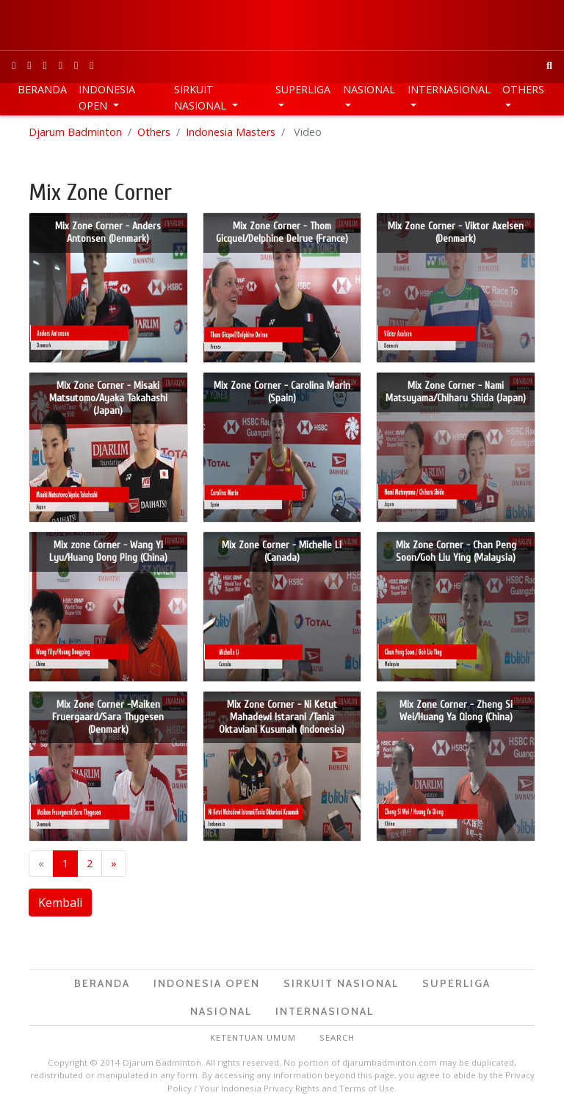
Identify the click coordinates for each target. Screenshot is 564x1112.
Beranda (42, 89)
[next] (113, 863)
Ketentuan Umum (253, 1037)
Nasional (369, 89)
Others (523, 89)
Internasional (449, 89)
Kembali (60, 902)
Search (337, 1037)
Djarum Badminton (75, 132)
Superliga (302, 89)
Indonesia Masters (230, 132)
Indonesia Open (107, 97)
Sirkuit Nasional (201, 97)
